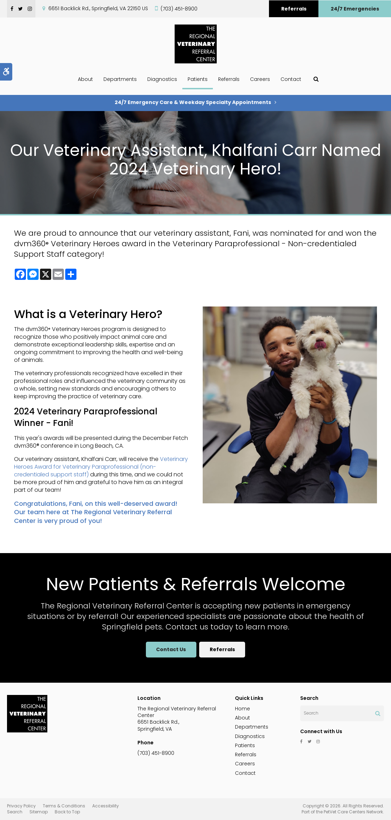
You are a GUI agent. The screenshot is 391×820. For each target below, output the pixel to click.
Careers (260, 79)
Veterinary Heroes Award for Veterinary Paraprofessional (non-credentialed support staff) (101, 466)
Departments (120, 79)
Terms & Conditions (64, 806)
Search (14, 812)
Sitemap (38, 812)
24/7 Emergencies (355, 8)
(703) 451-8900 (179, 8)
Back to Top (67, 812)
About (85, 79)
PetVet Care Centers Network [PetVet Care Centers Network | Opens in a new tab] (353, 812)
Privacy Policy (21, 806)
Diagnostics (162, 79)
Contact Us (171, 649)
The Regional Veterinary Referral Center (93, 516)
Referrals (293, 8)
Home (242, 708)
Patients (198, 79)
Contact (291, 79)
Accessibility (105, 806)
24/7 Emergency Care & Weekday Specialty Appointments (193, 102)
